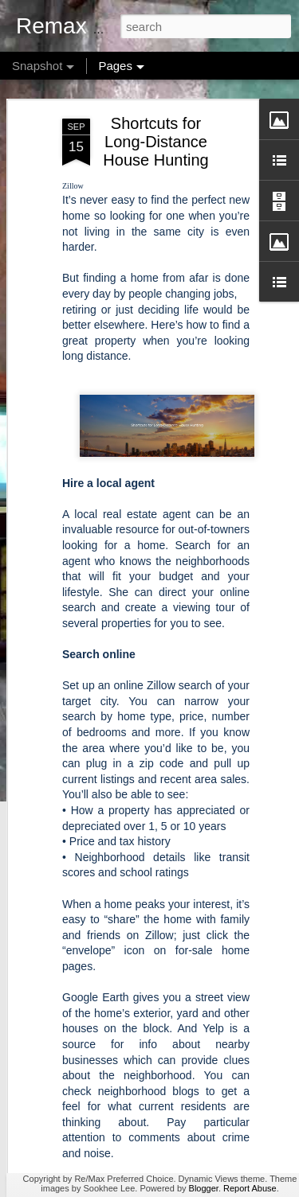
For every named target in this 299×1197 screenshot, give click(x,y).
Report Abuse (250, 1188)
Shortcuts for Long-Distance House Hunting (155, 85)
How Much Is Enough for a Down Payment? (157, 1150)
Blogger (203, 1188)
